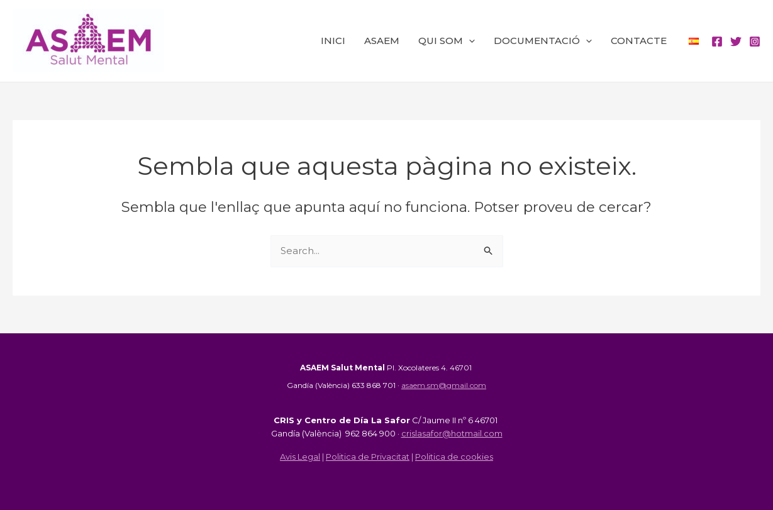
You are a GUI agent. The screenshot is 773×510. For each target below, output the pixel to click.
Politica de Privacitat (367, 457)
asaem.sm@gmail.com (443, 385)
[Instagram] (754, 41)
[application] (469, 41)
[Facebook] (717, 41)
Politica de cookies (454, 457)
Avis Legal (300, 457)
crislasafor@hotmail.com (452, 433)
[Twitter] (736, 41)
